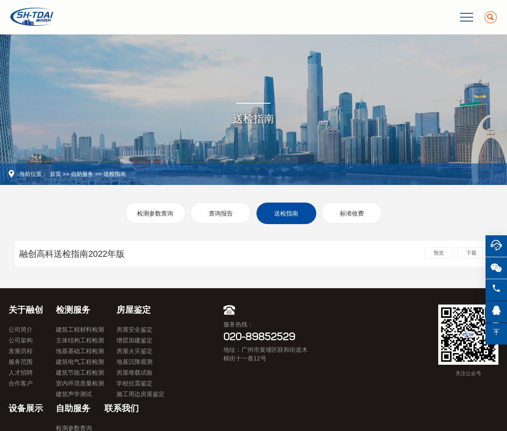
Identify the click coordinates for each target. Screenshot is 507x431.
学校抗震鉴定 (134, 383)
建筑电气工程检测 (80, 361)
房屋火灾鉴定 (134, 351)
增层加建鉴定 (134, 340)
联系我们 (121, 408)
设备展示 (26, 408)
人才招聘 (21, 372)
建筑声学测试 (74, 394)
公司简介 (21, 329)
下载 (471, 253)
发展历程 (21, 351)
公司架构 (21, 340)
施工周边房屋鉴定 (140, 394)
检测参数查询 (155, 213)
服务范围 (21, 361)
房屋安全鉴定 (134, 329)
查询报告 (221, 213)
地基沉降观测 (134, 361)
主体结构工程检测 (80, 340)
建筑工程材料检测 (80, 329)
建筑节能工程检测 (80, 372)
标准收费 (352, 213)
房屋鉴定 (133, 309)
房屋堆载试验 (134, 372)
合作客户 (21, 383)
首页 (55, 174)
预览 (439, 253)
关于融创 (26, 309)
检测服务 (73, 309)
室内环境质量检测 (80, 383)
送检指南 (115, 174)
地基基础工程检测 (80, 351)
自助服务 (82, 174)
